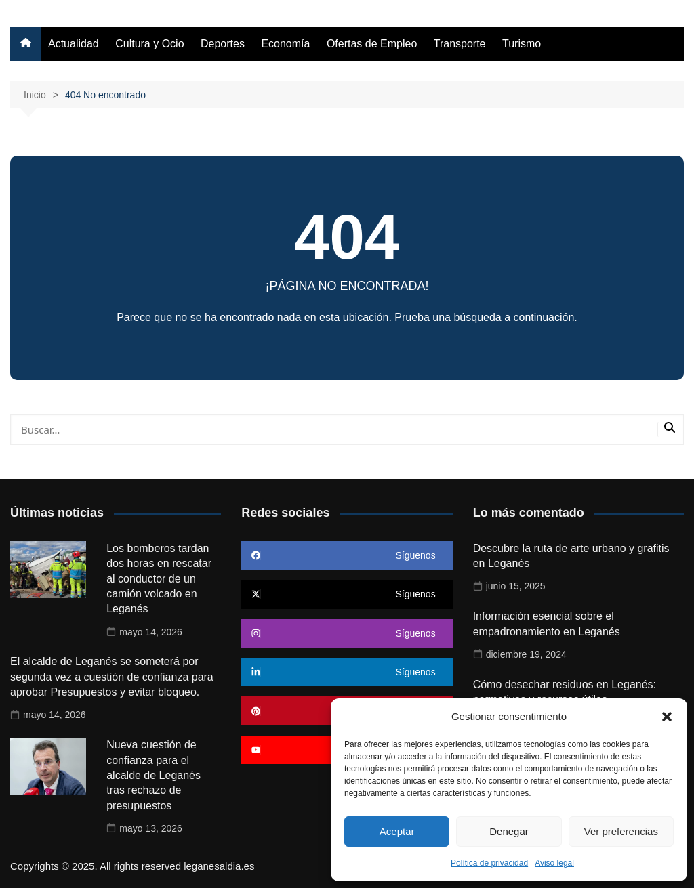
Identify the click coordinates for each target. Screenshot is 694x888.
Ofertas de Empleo (372, 43)
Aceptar (397, 831)
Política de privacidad (489, 863)
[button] (667, 716)
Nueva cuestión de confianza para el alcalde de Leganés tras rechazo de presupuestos (153, 775)
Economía (285, 43)
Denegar (509, 831)
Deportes (223, 43)
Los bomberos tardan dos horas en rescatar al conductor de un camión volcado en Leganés (158, 579)
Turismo (521, 43)
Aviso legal (554, 863)
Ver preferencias (621, 831)
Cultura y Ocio (149, 43)
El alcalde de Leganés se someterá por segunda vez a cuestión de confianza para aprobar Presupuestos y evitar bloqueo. (111, 677)
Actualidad (73, 43)
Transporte (460, 43)
